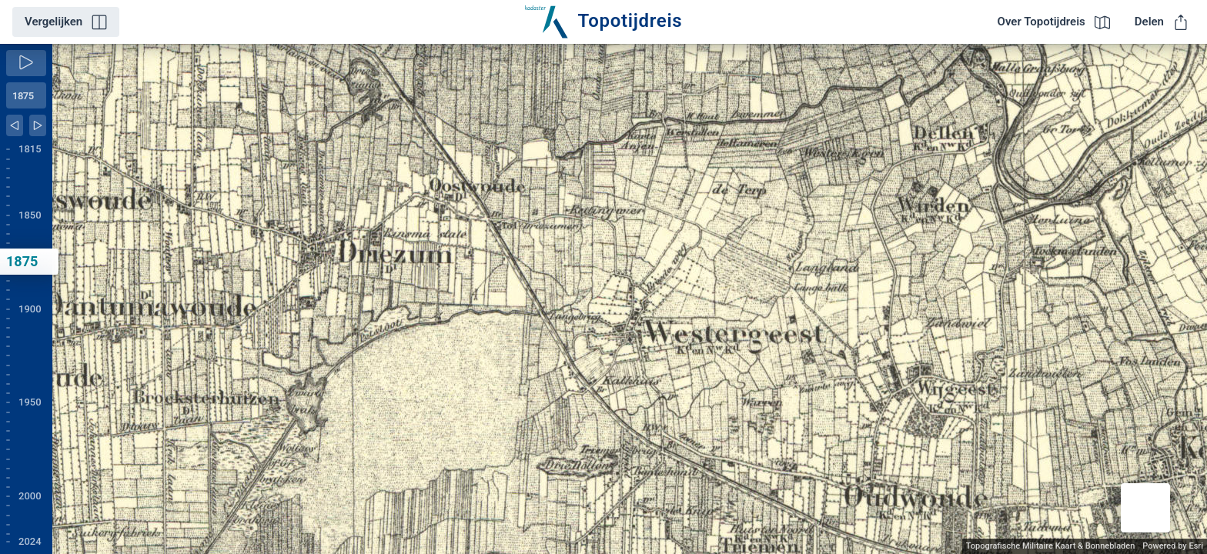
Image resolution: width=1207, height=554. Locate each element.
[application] (629, 299)
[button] (1145, 507)
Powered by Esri (1172, 546)
